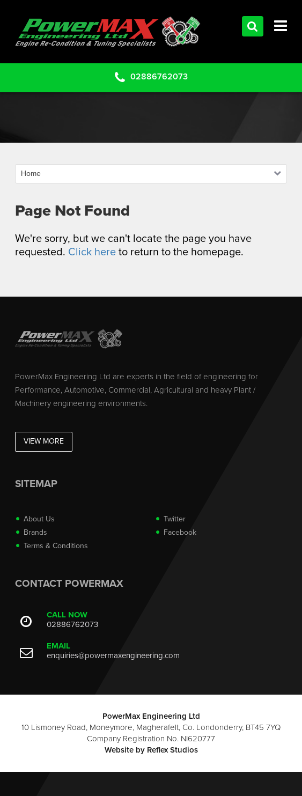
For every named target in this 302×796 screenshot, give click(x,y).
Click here (92, 252)
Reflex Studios (172, 750)
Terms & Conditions (56, 545)
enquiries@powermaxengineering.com (113, 655)
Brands (35, 532)
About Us (39, 519)
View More (44, 441)
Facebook (180, 532)
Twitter (175, 519)
